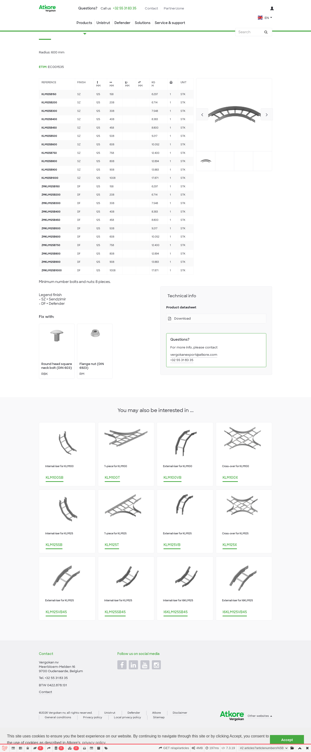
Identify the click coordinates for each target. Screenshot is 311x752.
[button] (265, 17)
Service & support (170, 23)
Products (84, 23)
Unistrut (103, 23)
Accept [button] (287, 740)
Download (182, 338)
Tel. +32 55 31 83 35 (53, 694)
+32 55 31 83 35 (124, 8)
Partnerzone (174, 8)
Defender (122, 23)
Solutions (142, 23)
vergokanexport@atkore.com (193, 374)
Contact (151, 8)
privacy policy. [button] (94, 743)
